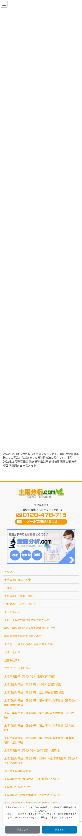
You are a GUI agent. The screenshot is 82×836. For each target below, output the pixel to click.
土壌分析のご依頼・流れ (19, 596)
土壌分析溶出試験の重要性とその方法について (32, 795)
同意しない (22, 829)
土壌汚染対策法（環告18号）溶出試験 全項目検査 (34, 692)
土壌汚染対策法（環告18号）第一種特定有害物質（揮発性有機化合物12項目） (40, 702)
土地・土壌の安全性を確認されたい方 (27, 620)
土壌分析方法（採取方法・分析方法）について (32, 779)
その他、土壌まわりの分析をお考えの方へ (29, 644)
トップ (8, 572)
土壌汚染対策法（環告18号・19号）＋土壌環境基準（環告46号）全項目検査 (40, 760)
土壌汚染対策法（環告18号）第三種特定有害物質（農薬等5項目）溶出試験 (39, 740)
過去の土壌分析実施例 (17, 771)
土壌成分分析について (17, 787)
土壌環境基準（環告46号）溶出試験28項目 (29, 676)
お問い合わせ (12, 652)
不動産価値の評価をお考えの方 (23, 636)
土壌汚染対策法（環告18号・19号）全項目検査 (32, 684)
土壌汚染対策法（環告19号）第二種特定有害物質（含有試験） (39, 728)
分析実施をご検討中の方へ (20, 604)
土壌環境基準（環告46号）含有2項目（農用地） (33, 750)
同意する (59, 829)
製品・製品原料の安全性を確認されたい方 (29, 628)
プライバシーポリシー (17, 668)
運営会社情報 (12, 660)
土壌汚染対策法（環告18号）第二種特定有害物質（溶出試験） (39, 715)
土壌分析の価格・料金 (17, 580)
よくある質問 (12, 612)
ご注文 (8, 588)
